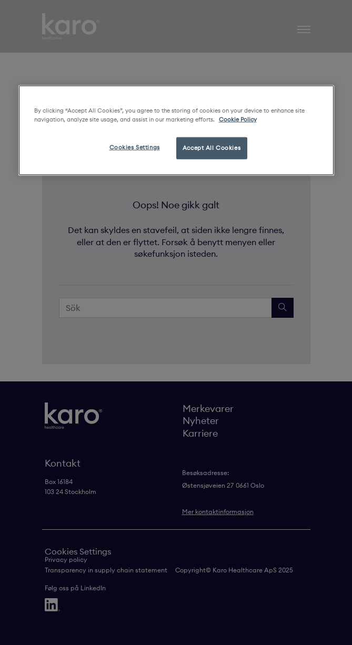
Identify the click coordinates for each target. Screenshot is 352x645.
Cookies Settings (134, 147)
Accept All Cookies (211, 148)
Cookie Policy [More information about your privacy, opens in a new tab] (238, 119)
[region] (176, 130)
